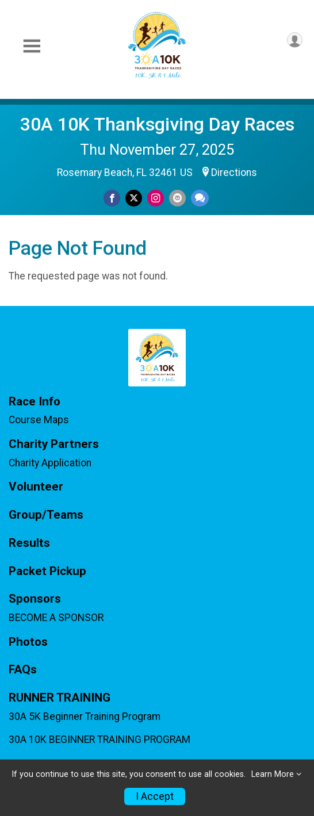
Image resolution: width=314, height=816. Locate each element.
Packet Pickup (47, 571)
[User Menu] (294, 40)
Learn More (272, 774)
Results (29, 543)
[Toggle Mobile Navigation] (31, 46)
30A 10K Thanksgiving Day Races (157, 124)
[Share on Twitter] (133, 198)
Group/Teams (46, 515)
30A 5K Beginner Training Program (84, 716)
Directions (234, 172)
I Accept (155, 796)
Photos (28, 642)
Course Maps (39, 420)
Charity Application (50, 463)
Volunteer (36, 486)
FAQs (23, 669)
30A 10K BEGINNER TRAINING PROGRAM (99, 739)
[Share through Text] (200, 198)
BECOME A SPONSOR (56, 617)
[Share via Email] (177, 198)
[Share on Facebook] (112, 198)
